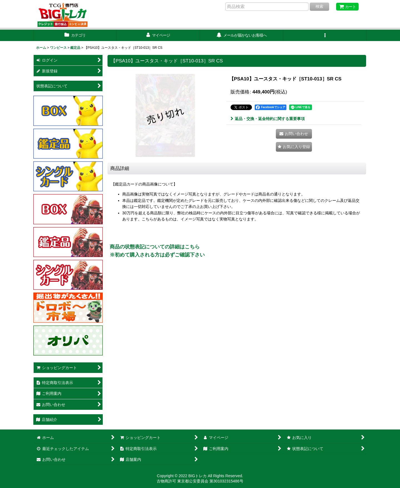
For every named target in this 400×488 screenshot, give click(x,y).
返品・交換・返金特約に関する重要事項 (268, 118)
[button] (325, 35)
